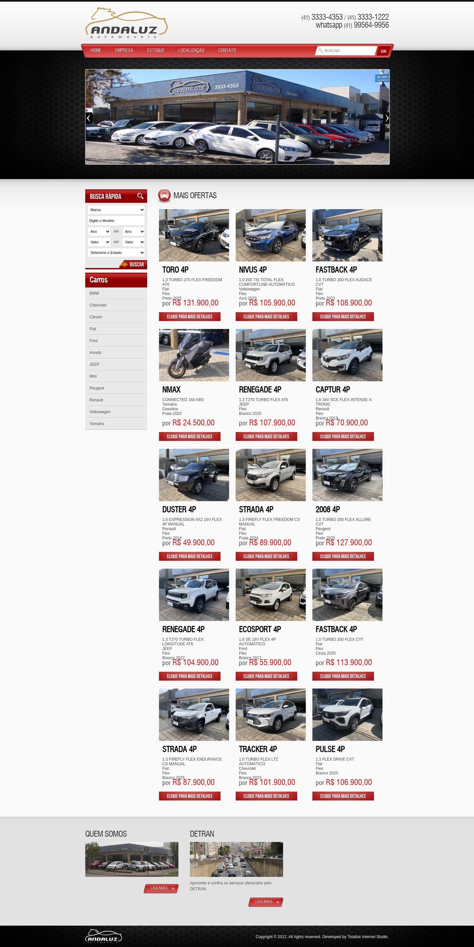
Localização (191, 50)
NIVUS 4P (253, 270)
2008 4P (328, 510)
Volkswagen (100, 412)
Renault (96, 400)
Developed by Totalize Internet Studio (355, 936)
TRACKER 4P (258, 750)
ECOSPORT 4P (260, 630)
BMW (94, 293)
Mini (93, 376)
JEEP (94, 364)
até (116, 231)
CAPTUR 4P (333, 390)
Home (96, 50)
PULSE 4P (330, 750)
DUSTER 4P (179, 510)
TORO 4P (175, 270)
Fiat (93, 329)
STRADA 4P (256, 510)
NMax (171, 390)
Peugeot (97, 388)
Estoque (156, 50)
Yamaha (97, 423)
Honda (95, 352)
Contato (227, 50)
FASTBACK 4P (336, 270)
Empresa (124, 50)
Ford (94, 340)
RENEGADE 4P (260, 390)
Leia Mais (159, 888)
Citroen (96, 317)
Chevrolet (98, 305)
